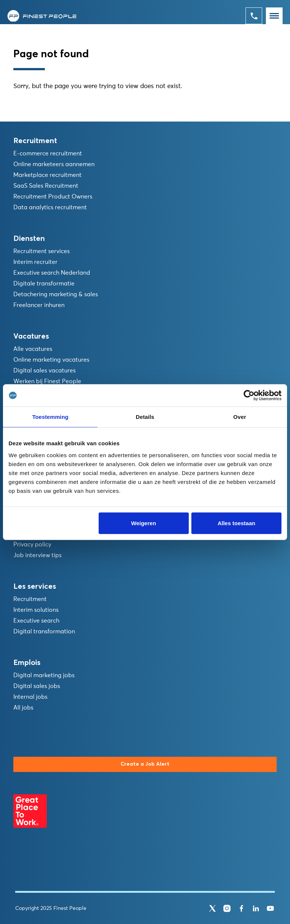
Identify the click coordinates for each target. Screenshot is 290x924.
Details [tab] (145, 417)
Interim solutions (36, 610)
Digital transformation (44, 631)
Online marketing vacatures (51, 360)
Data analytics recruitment (50, 207)
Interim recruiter (35, 262)
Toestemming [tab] (50, 417)
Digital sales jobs (36, 686)
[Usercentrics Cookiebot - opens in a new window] (249, 395)
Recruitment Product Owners (52, 197)
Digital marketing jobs (44, 675)
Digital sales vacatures (44, 371)
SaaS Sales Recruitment (45, 186)
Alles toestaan (237, 523)
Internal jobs (30, 697)
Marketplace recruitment (47, 175)
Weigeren (143, 523)
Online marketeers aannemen (54, 164)
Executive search (36, 621)
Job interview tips (37, 555)
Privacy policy (32, 544)
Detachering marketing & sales (55, 294)
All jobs (23, 708)
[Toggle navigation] (274, 15)
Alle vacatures (32, 349)
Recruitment (30, 599)
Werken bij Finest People (47, 381)
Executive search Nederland (51, 273)
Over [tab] (239, 417)
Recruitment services (41, 251)
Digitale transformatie (44, 284)
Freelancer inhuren (39, 305)
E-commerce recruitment (47, 153)
